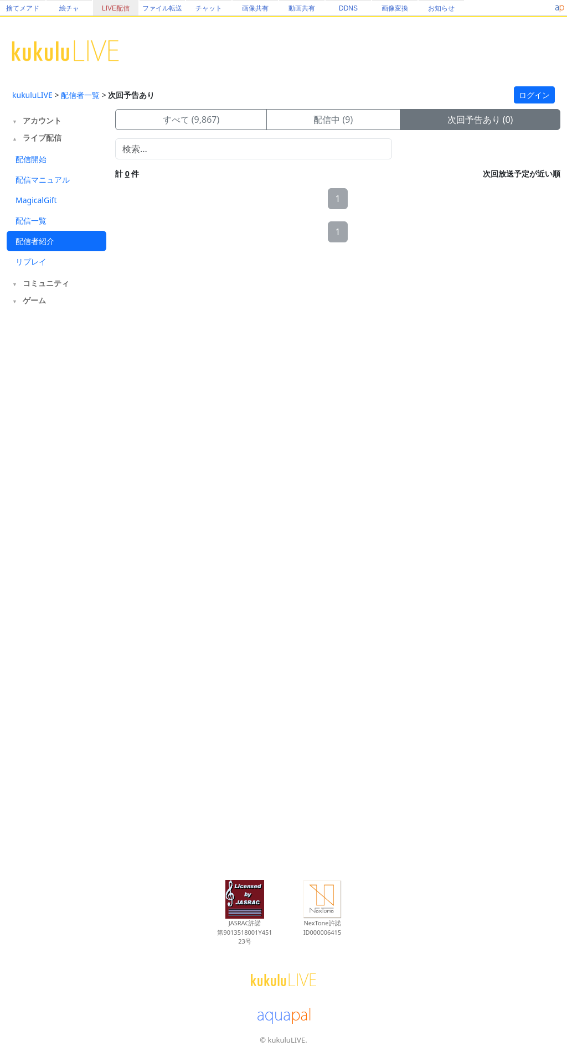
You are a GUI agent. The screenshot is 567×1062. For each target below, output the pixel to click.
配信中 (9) (333, 119)
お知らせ (441, 8)
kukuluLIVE (32, 95)
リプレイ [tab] (31, 261)
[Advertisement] (56, 491)
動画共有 (301, 8)
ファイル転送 (162, 8)
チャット (208, 8)
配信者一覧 (80, 95)
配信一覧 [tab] (31, 220)
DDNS (348, 8)
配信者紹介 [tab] (35, 241)
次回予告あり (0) (480, 119)
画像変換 (395, 8)
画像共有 (255, 8)
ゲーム (34, 300)
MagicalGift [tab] (36, 200)
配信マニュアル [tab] (43, 179)
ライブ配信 (42, 137)
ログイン (534, 95)
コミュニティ (46, 283)
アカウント (42, 120)
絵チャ (69, 8)
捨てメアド (22, 8)
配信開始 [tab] (31, 159)
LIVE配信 (116, 8)
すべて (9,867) (191, 119)
